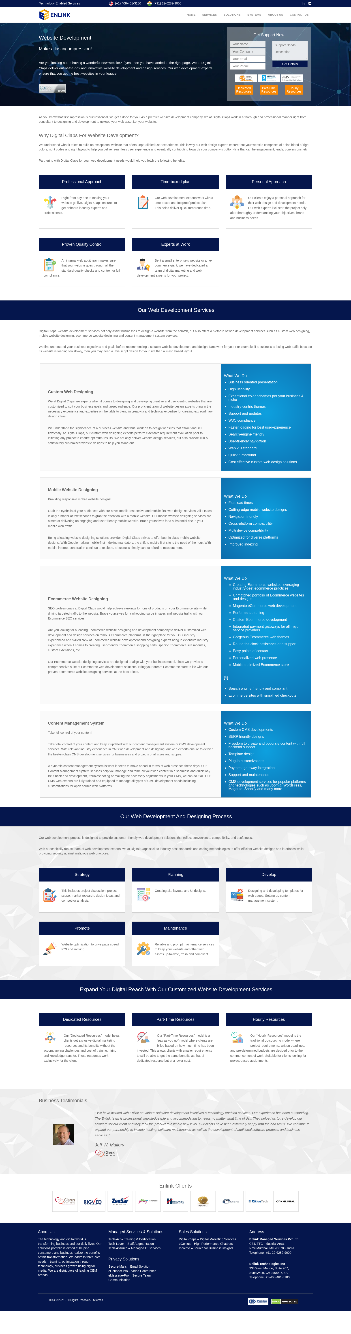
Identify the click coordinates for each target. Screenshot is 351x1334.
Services (209, 14)
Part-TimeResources (268, 89)
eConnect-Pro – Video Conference (132, 1271)
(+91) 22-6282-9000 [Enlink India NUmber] (164, 3)
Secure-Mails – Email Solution (129, 1266)
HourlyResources (294, 89)
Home (191, 14)
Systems (254, 14)
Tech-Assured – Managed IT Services (134, 1248)
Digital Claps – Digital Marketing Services (207, 1239)
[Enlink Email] (309, 3)
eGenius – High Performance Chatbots (206, 1243)
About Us (275, 14)
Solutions (232, 14)
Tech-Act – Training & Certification (132, 1239)
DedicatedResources (243, 89)
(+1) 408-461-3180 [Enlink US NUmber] (125, 3)
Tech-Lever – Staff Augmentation (131, 1243)
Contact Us (299, 14)
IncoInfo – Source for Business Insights (206, 1248)
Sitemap (98, 1300)
